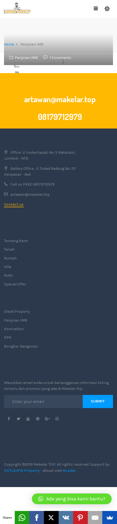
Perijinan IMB (26, 57)
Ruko (8, 275)
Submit (98, 401)
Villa (7, 267)
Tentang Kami (16, 241)
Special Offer (15, 284)
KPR (7, 337)
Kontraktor (14, 329)
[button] (72, 498)
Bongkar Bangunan (21, 346)
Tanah (9, 249)
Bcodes (69, 470)
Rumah (10, 258)
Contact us (14, 204)
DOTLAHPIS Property (22, 470)
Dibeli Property (17, 311)
